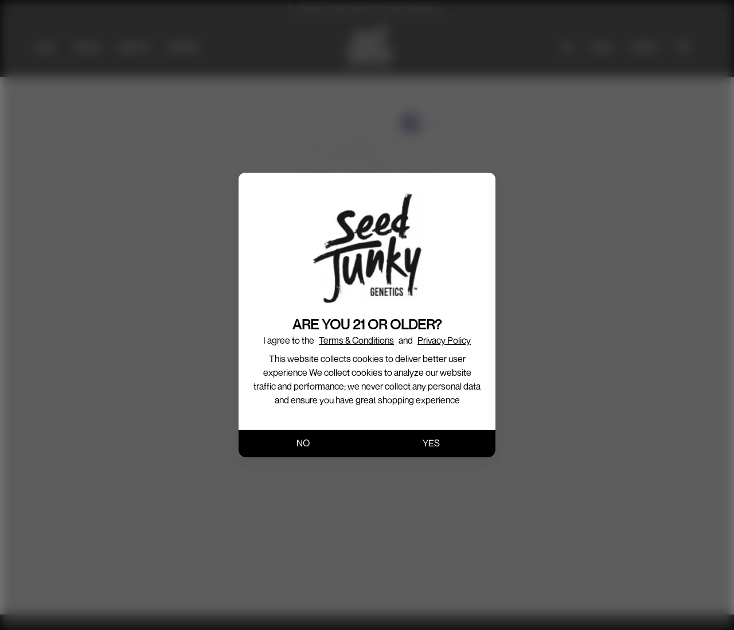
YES (431, 443)
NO (303, 443)
